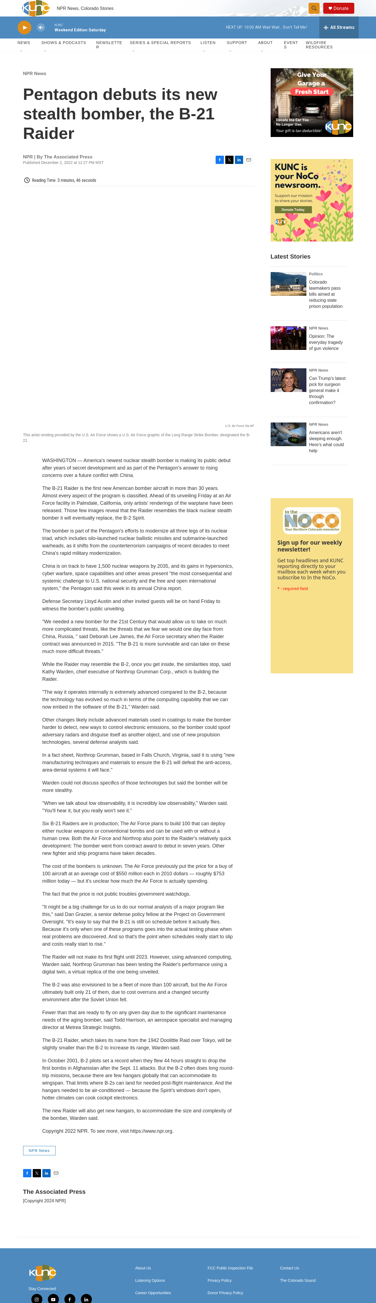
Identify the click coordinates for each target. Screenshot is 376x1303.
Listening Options (150, 1235)
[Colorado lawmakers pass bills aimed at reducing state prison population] (288, 296)
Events (291, 57)
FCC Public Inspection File (230, 1223)
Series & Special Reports (160, 55)
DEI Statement (147, 1260)
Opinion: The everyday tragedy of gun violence (326, 354)
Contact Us (289, 1223)
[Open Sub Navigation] (22, 64)
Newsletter (109, 57)
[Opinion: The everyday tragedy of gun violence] (288, 350)
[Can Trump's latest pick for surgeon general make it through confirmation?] (288, 392)
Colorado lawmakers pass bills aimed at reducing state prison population (326, 306)
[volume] (41, 40)
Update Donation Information (232, 1260)
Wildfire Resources (319, 57)
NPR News (34, 86)
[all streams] (339, 40)
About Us (143, 1223)
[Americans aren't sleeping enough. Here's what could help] (288, 447)
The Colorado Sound (297, 1235)
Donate (344, 14)
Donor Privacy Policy (225, 1248)
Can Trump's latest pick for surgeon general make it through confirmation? (327, 402)
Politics (316, 286)
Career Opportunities (153, 1248)
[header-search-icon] (316, 14)
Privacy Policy (220, 1235)
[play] (24, 40)
